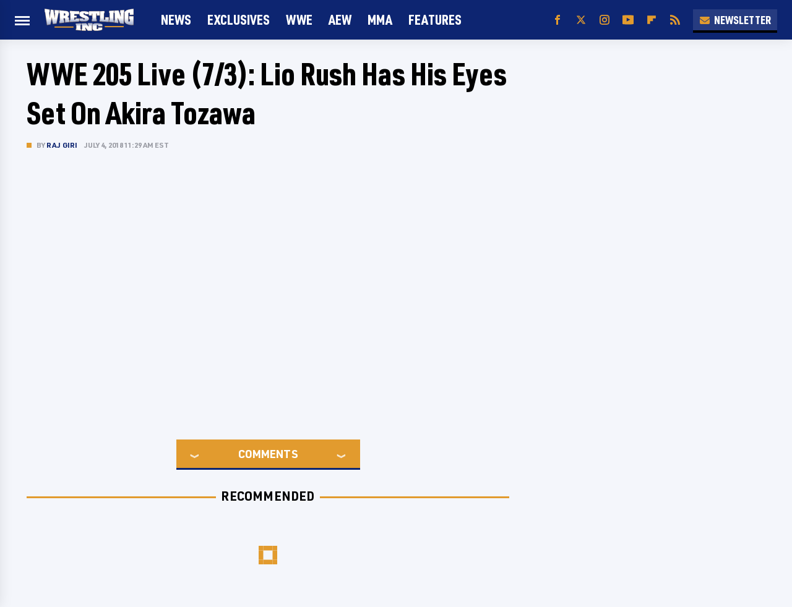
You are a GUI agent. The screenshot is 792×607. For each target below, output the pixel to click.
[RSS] (675, 20)
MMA (380, 19)
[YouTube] (628, 20)
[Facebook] (557, 20)
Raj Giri (62, 145)
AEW (340, 19)
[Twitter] (581, 20)
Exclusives (238, 19)
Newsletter (735, 20)
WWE (299, 19)
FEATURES (435, 19)
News (176, 19)
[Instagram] (604, 20)
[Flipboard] (651, 20)
